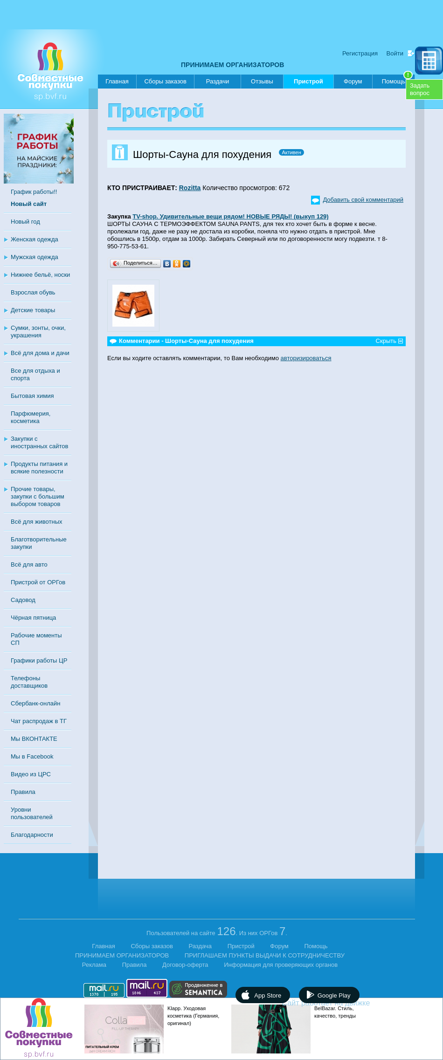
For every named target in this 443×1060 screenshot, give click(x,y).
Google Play (334, 995)
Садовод (23, 599)
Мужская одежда (34, 256)
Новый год (25, 221)
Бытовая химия (32, 395)
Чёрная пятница (33, 617)
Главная (116, 81)
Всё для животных (36, 521)
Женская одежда (34, 239)
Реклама (94, 964)
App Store (267, 995)
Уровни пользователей (32, 813)
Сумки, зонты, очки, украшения (38, 331)
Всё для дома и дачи (40, 352)
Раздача (200, 946)
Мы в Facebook (32, 756)
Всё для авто (29, 564)
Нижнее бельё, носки (40, 274)
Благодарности (32, 834)
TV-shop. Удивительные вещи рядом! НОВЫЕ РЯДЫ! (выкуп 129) (230, 216)
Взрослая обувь (33, 292)
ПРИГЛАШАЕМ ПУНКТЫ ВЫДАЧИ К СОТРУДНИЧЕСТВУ (265, 955)
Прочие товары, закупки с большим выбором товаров (37, 496)
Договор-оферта (185, 964)
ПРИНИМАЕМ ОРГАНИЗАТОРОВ (232, 64)
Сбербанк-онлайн (35, 703)
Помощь (397, 80)
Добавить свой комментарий (363, 199)
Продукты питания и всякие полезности (39, 467)
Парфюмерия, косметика (30, 417)
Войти (395, 53)
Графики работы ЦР (39, 660)
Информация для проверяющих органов (281, 964)
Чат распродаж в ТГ (39, 721)
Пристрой (308, 83)
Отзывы (262, 81)
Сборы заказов (165, 81)
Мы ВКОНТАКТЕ (34, 738)
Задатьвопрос (419, 89)
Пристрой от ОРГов (38, 582)
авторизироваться (306, 358)
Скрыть (386, 340)
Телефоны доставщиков (29, 682)
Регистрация (360, 53)
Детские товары (33, 310)
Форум (353, 81)
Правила (23, 791)
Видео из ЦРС (31, 774)
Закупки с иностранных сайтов (39, 442)
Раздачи (217, 81)
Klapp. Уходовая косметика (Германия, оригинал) (193, 1015)
